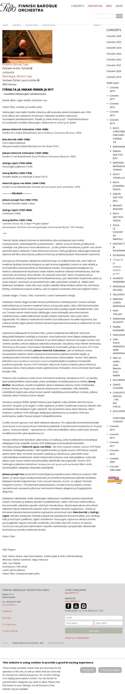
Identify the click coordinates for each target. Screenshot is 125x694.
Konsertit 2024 (114, 47)
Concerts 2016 (114, 105)
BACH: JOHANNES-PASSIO (118, 186)
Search (119, 15)
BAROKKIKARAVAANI (118, 146)
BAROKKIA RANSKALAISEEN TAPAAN (118, 166)
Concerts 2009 (114, 460)
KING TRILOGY (117, 312)
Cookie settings (10, 630)
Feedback (7, 611)
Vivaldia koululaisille (118, 328)
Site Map (6, 617)
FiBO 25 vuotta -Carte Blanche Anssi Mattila (117, 366)
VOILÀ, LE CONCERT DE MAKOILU (118, 232)
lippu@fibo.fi (71, 592)
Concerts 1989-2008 (115, 468)
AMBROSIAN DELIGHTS (118, 320)
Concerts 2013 (114, 428)
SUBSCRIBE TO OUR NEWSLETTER (84, 611)
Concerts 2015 (114, 113)
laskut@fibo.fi (72, 601)
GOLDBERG (118, 379)
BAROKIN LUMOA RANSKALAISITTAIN (118, 302)
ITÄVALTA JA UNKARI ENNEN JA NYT (118, 266)
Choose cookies (110, 670)
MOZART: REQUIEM (118, 207)
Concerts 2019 (114, 76)
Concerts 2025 (114, 42)
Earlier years (31, 25)
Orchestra (95, 6)
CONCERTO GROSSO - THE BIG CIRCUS (118, 399)
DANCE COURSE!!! (118, 386)
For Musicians (9, 624)
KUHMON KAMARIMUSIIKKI (118, 280)
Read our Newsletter (77, 638)
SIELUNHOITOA (118, 294)
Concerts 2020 (114, 71)
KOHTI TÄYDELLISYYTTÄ (118, 176)
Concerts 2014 (48, 25)
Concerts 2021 (114, 65)
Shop (119, 6)
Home (5, 25)
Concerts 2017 (114, 97)
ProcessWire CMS (56, 643)
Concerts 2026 (114, 36)
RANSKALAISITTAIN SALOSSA (118, 288)
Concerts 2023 (114, 53)
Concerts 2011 (114, 444)
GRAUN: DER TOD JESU (118, 155)
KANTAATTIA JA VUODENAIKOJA (118, 247)
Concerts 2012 (114, 436)
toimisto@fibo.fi (9, 604)
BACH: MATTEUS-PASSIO (118, 217)
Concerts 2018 (114, 89)
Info (109, 6)
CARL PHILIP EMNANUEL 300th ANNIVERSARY (118, 346)
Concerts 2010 (114, 452)
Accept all (88, 670)
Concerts (77, 6)
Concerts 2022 (114, 59)
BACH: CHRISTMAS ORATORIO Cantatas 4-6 (118, 135)
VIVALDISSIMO (118, 334)
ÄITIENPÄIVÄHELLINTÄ (118, 255)
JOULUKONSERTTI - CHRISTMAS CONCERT (118, 416)
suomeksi (97, 25)
